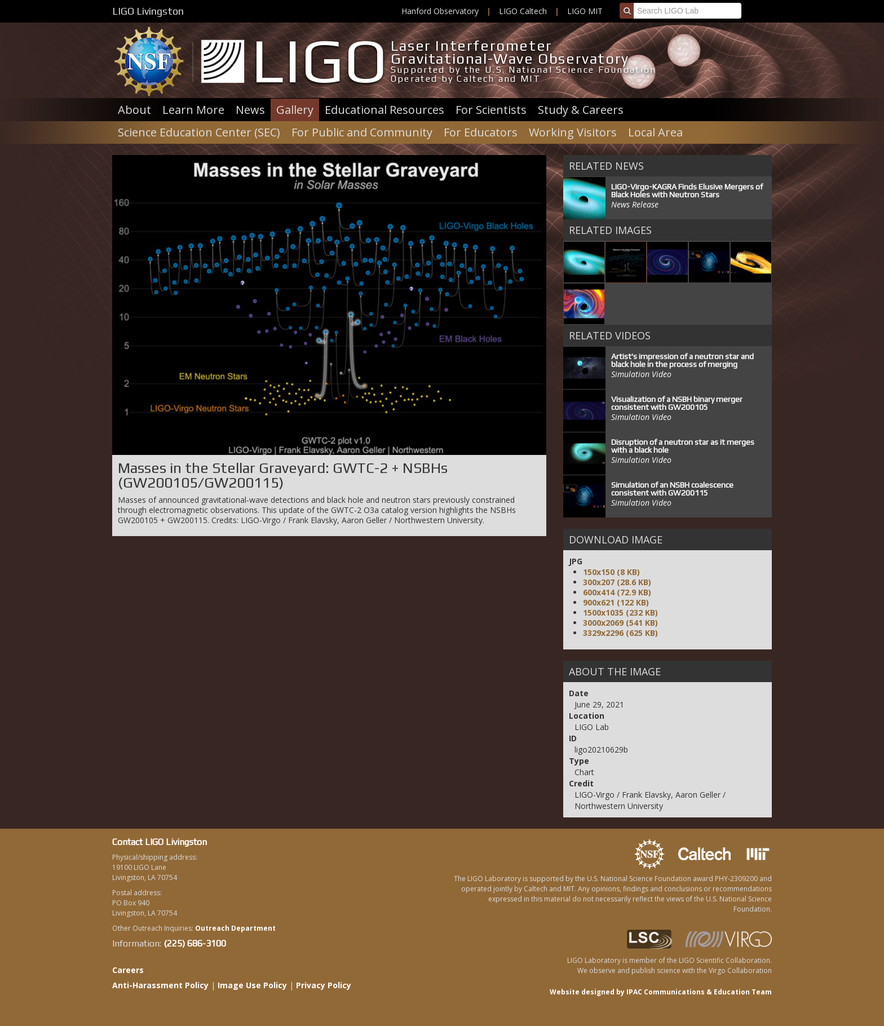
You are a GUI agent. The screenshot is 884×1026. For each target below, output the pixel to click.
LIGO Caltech (523, 11)
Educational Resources (384, 109)
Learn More (193, 109)
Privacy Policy (323, 985)
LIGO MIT (585, 11)
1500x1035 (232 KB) (620, 612)
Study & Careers (581, 109)
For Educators (481, 132)
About (134, 109)
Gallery (294, 109)
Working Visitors (573, 132)
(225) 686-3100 (194, 943)
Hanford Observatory (440, 11)
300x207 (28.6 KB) (617, 582)
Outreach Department (235, 928)
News (250, 109)
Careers (128, 970)
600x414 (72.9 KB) (617, 592)
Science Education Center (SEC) (199, 132)
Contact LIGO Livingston (159, 842)
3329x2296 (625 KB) (620, 632)
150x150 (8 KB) (611, 572)
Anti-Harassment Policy (160, 985)
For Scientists (491, 109)
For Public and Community (361, 132)
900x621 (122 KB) (616, 602)
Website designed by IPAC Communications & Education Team (661, 992)
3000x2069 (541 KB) (620, 622)
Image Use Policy (252, 985)
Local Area (655, 132)
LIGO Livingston (148, 11)
